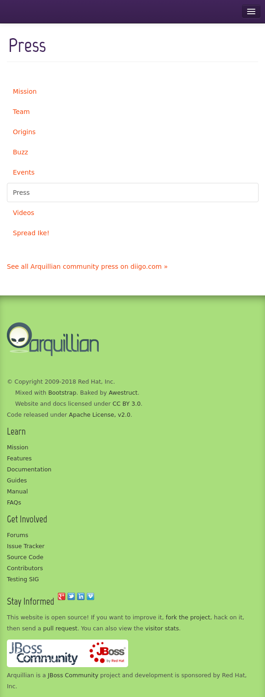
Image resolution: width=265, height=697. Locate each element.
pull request (60, 628)
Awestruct (123, 392)
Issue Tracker (26, 546)
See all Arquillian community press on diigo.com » (87, 266)
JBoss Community (73, 675)
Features (19, 458)
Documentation (29, 469)
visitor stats (162, 628)
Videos (23, 212)
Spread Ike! (31, 233)
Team (21, 111)
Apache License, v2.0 (99, 414)
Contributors (25, 568)
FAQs (14, 502)
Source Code (25, 557)
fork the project (188, 617)
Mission (25, 91)
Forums (17, 535)
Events (23, 172)
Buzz (20, 152)
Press (21, 192)
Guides (17, 480)
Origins (24, 132)
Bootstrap (62, 392)
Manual (17, 491)
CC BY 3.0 (127, 403)
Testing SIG (23, 579)
